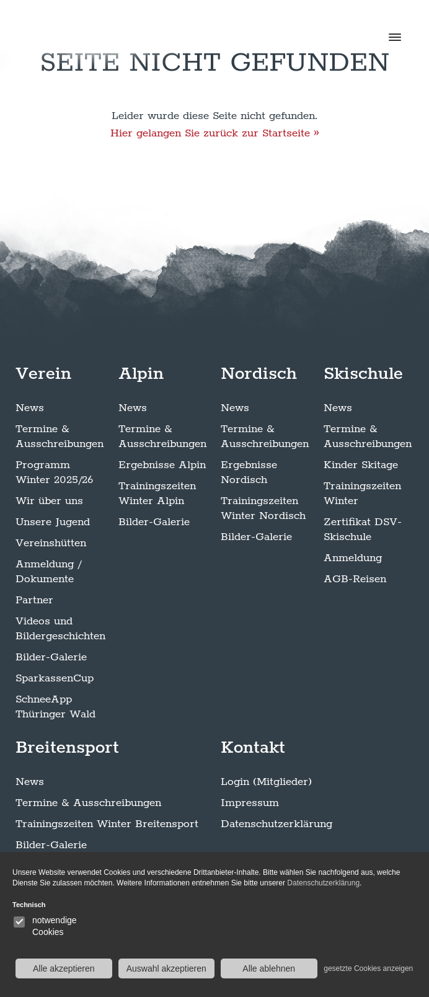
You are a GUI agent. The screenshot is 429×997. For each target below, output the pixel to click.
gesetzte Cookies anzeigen (368, 968)
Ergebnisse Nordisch (249, 472)
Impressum (250, 803)
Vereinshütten (50, 543)
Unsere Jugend (52, 522)
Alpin (141, 374)
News (29, 408)
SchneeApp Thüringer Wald (55, 707)
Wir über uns (49, 501)
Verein (43, 374)
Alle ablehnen (268, 968)
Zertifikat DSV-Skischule (363, 529)
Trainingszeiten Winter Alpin (157, 493)
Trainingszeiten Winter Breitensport (106, 824)
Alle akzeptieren (64, 968)
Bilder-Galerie (51, 657)
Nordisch (259, 374)
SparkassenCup (54, 678)
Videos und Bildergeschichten (60, 628)
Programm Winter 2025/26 (54, 472)
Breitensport (67, 748)
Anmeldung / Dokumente (48, 571)
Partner (34, 600)
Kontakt (253, 748)
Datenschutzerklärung (276, 824)
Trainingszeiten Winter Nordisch (263, 508)
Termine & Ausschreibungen (59, 436)
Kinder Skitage (361, 465)
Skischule (363, 374)
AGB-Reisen (355, 579)
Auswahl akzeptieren (166, 968)
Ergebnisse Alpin (162, 465)
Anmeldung (353, 558)
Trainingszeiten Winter (362, 493)
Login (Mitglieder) (266, 782)
